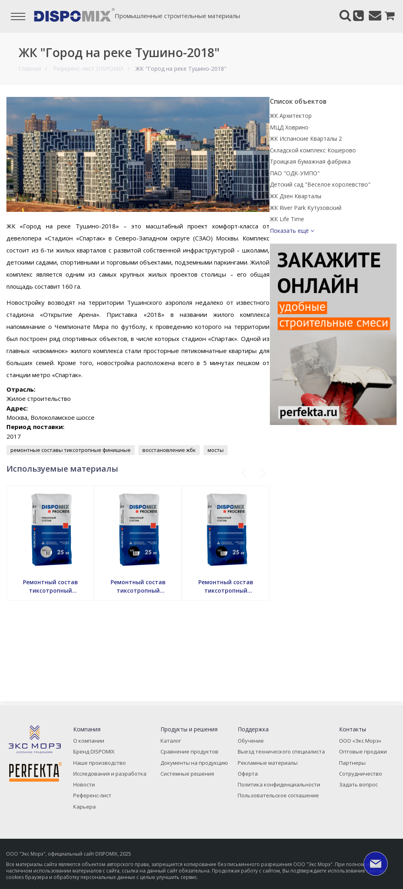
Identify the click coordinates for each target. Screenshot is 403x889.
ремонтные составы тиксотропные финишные (82, 450)
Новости (89, 786)
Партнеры (349, 765)
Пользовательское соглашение (279, 796)
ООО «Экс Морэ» (357, 744)
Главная (29, 68)
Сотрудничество (356, 775)
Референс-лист (97, 796)
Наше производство (103, 765)
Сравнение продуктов (189, 754)
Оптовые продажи (359, 754)
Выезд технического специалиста (281, 754)
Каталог (172, 744)
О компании (94, 744)
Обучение (253, 744)
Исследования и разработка (113, 775)
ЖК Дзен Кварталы (331, 223)
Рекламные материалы (268, 765)
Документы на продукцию (194, 765)
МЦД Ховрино (324, 127)
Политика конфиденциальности (280, 786)
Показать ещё (327, 258)
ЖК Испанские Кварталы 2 (341, 138)
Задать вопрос (354, 786)
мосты (227, 450)
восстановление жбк (181, 450)
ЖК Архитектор (326, 115)
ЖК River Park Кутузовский (341, 234)
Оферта (250, 775)
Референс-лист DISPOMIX (88, 68)
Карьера (89, 807)
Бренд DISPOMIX (98, 754)
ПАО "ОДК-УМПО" (330, 191)
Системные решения (188, 775)
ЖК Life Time (322, 246)
